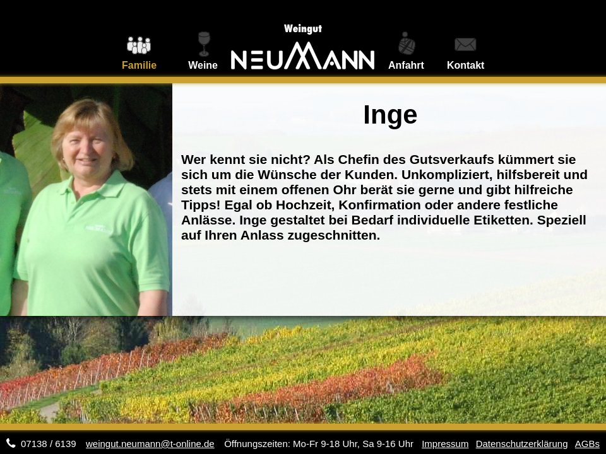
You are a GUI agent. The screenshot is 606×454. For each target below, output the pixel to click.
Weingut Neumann (303, 38)
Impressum (445, 443)
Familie (139, 65)
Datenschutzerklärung (522, 443)
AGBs (587, 443)
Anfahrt (406, 65)
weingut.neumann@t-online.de (150, 443)
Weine (203, 65)
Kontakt (466, 65)
